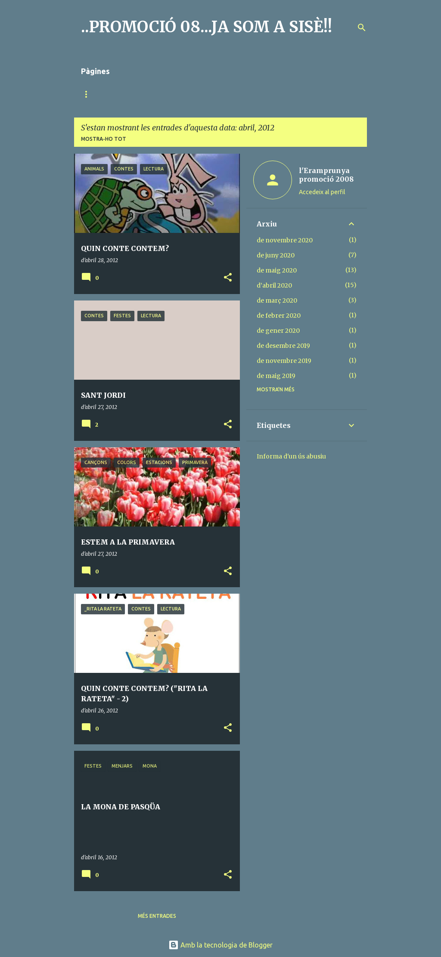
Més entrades (157, 916)
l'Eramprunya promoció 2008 (326, 174)
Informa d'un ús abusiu (291, 456)
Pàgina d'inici (100, 94)
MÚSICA (149, 94)
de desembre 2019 (283, 346)
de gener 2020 (278, 330)
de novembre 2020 (285, 240)
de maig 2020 (277, 270)
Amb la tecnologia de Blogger (220, 945)
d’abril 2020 (274, 285)
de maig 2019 (276, 376)
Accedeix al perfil (322, 192)
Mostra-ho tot (103, 139)
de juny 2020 (276, 255)
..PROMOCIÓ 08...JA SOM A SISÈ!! (206, 27)
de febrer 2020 (279, 315)
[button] (228, 278)
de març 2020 (277, 300)
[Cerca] (362, 27)
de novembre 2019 (284, 361)
